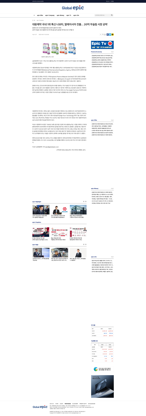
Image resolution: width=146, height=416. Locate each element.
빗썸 (95, 344)
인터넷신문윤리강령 (91, 403)
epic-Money (60, 15)
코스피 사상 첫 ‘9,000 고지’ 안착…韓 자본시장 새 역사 (103, 201)
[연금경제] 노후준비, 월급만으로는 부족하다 (101, 60)
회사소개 (107, 1)
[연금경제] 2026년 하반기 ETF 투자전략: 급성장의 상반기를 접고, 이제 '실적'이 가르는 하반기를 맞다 (103, 55)
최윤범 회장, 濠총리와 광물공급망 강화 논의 (101, 128)
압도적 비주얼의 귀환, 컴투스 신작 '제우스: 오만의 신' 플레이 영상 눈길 (103, 267)
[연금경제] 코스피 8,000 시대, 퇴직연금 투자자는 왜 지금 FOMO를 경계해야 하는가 (103, 62)
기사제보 (112, 1)
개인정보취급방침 (68, 403)
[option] (41, 211)
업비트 (102, 344)
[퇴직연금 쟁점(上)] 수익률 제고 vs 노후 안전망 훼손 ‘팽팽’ (103, 194)
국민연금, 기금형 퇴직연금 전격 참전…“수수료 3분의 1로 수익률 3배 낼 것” (103, 199)
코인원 (110, 344)
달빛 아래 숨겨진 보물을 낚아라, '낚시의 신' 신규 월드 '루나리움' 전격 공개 (103, 260)
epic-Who (40, 15)
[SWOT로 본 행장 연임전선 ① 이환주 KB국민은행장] (78, 216)
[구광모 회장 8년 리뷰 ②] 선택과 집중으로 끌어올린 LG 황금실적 (40, 259)
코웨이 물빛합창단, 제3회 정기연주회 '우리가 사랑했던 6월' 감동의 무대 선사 (103, 265)
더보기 (112, 51)
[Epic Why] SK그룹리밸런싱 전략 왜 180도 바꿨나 (39, 216)
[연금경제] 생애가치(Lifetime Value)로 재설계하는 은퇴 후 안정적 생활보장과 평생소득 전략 (103, 58)
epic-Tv (68, 15)
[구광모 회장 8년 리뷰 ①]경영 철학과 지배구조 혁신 (76, 238)
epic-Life (76, 15)
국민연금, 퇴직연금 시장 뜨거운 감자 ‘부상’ (101, 203)
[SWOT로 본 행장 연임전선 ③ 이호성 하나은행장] (78, 259)
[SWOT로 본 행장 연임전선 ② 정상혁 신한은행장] (59, 259)
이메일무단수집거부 (82, 403)
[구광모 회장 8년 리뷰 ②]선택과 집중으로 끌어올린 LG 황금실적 (59, 216)
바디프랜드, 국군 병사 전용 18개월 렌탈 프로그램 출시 (103, 263)
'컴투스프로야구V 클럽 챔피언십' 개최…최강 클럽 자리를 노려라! (103, 269)
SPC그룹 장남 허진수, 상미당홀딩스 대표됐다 (102, 126)
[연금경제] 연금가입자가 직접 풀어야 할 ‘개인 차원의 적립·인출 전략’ (103, 66)
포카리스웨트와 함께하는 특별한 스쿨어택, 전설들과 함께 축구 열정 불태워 (103, 271)
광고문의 (61, 403)
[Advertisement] (59, 101)
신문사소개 (52, 403)
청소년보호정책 (75, 403)
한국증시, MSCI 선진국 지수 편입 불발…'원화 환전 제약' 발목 (103, 196)
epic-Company (49, 15)
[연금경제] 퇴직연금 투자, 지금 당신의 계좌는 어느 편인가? (103, 64)
